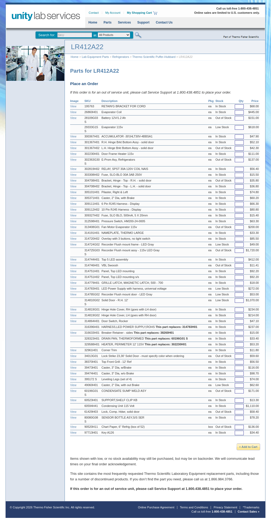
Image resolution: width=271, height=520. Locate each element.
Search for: (46, 35)
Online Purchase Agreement (156, 507)
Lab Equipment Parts (95, 56)
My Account (112, 12)
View (73, 106)
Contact (94, 12)
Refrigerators (120, 56)
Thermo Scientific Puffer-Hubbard (153, 56)
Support (143, 22)
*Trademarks (251, 507)
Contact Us (164, 22)
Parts (107, 22)
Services (124, 22)
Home (92, 22)
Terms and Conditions (194, 507)
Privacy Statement (225, 507)
